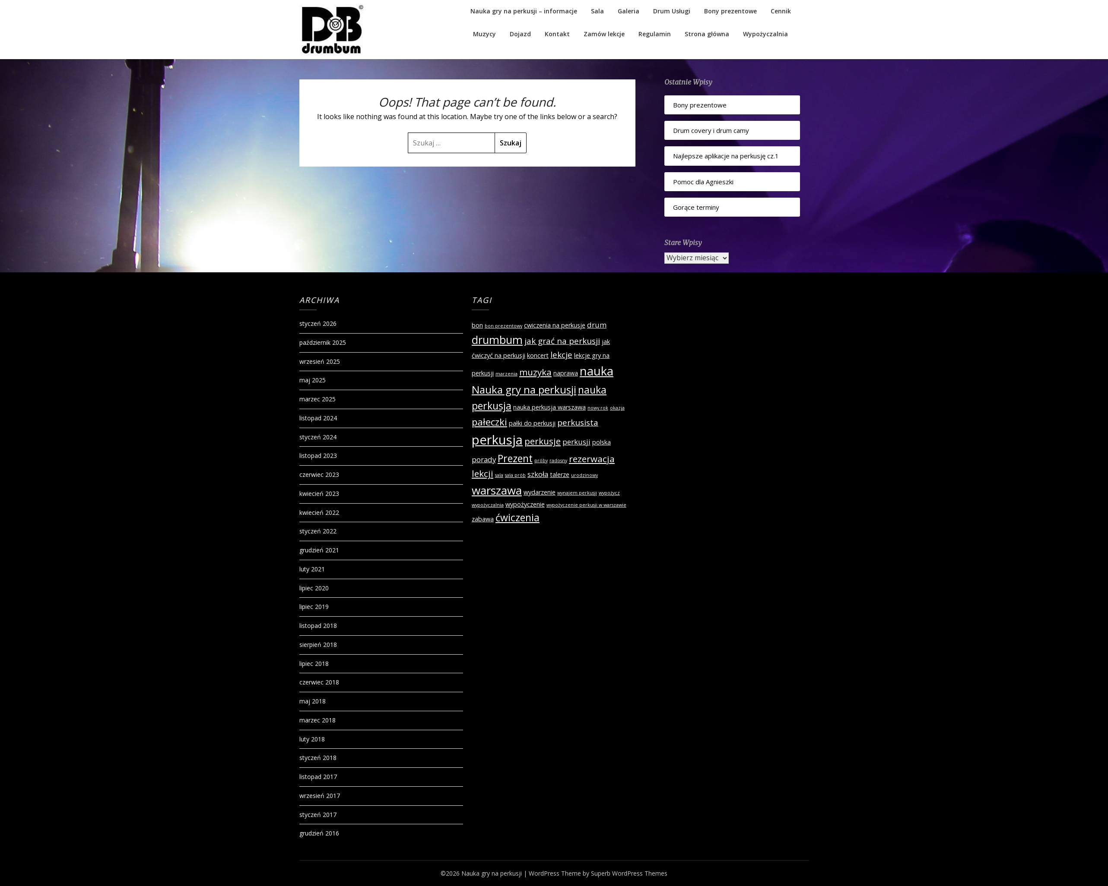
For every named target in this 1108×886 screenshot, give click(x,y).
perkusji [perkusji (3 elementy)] (576, 442)
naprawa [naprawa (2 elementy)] (565, 373)
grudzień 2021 (319, 550)
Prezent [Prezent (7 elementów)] (515, 458)
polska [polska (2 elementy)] (601, 442)
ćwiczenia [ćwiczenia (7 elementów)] (517, 517)
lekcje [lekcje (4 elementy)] (561, 354)
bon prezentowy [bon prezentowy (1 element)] (503, 326)
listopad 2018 (318, 625)
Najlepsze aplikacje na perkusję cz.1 (726, 155)
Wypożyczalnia (765, 34)
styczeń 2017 (318, 814)
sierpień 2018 (318, 644)
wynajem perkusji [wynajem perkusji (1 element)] (577, 493)
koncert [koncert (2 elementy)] (538, 355)
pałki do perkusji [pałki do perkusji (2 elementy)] (532, 423)
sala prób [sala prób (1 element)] (515, 475)
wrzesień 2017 (319, 795)
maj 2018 (312, 701)
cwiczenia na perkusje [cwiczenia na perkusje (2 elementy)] (554, 325)
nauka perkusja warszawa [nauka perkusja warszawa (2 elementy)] (549, 407)
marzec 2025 (317, 399)
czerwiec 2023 (319, 474)
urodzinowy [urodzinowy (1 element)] (584, 475)
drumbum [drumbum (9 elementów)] (497, 339)
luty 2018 (312, 739)
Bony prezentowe (730, 11)
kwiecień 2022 (319, 512)
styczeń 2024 (318, 437)
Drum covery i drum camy (711, 130)
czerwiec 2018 (319, 682)
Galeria (628, 11)
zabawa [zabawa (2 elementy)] (483, 519)
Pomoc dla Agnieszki (703, 181)
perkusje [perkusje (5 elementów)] (542, 441)
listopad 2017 (318, 776)
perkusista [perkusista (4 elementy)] (577, 422)
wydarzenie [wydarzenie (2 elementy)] (540, 492)
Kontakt (557, 34)
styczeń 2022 (318, 531)
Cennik (781, 11)
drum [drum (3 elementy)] (596, 325)
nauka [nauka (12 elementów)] (596, 371)
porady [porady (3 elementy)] (484, 459)
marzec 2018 (317, 720)
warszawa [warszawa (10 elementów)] (497, 490)
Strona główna (707, 34)
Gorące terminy (696, 207)
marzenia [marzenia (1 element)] (506, 374)
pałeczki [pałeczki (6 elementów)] (489, 421)
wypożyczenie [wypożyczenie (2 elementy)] (525, 504)
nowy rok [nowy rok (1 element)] (597, 408)
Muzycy (484, 34)
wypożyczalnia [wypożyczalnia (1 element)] (488, 505)
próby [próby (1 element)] (541, 460)
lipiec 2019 (314, 606)
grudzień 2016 (319, 833)
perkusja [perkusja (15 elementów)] (497, 439)
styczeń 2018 (318, 758)
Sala (597, 11)
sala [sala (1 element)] (499, 475)
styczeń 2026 (318, 323)
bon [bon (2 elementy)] (477, 325)
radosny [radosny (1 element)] (558, 460)
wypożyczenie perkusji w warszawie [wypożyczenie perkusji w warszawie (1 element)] (586, 505)
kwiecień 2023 (319, 493)
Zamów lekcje (604, 34)
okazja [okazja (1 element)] (617, 408)
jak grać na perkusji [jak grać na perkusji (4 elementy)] (562, 341)
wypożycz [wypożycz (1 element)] (609, 493)
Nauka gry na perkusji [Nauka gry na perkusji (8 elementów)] (524, 389)
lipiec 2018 (314, 663)
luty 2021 (312, 569)
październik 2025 (322, 342)
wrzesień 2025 (319, 361)
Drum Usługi (671, 11)
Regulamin (654, 34)
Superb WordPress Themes (629, 873)
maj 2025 (312, 380)
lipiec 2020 (314, 588)
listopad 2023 (318, 455)
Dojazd (520, 34)
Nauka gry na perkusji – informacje (523, 11)
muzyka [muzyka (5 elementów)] (535, 372)
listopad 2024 (318, 418)
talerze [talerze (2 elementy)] (559, 474)
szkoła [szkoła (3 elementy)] (537, 474)
